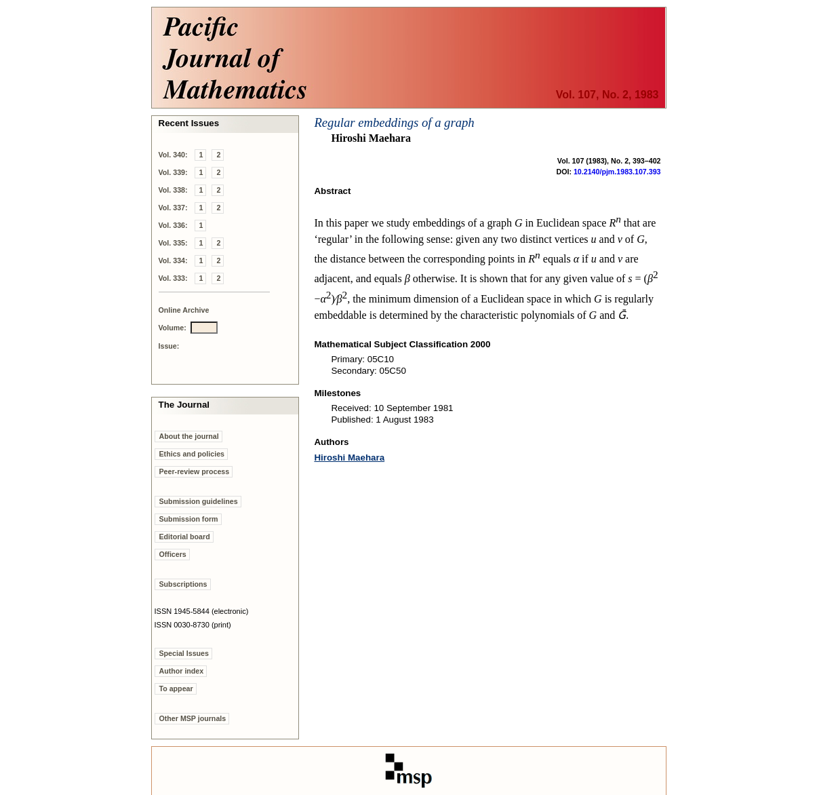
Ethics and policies (192, 454)
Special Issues (184, 653)
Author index (181, 671)
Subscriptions (183, 584)
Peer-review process (194, 471)
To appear (176, 688)
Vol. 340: (173, 155)
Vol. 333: (173, 278)
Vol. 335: (173, 243)
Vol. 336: (173, 225)
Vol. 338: (173, 190)
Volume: (172, 328)
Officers (172, 554)
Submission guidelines (198, 501)
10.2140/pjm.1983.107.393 (617, 172)
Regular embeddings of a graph (394, 122)
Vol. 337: (173, 207)
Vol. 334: (173, 260)
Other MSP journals (192, 718)
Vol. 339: (173, 172)
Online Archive (184, 310)
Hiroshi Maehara (349, 457)
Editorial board (184, 536)
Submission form (188, 519)
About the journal (189, 436)
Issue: (169, 346)
